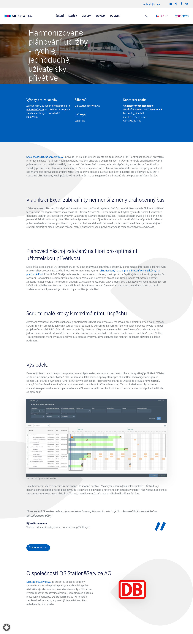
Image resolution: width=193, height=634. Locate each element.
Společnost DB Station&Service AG (45, 157)
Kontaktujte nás (151, 4)
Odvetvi (87, 16)
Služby (72, 16)
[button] (6, 627)
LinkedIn (170, 3)
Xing (176, 3)
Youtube (186, 3)
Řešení (59, 16)
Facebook (181, 3)
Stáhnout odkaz (38, 547)
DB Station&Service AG (87, 105)
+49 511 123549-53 (134, 116)
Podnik (114, 16)
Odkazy (101, 16)
